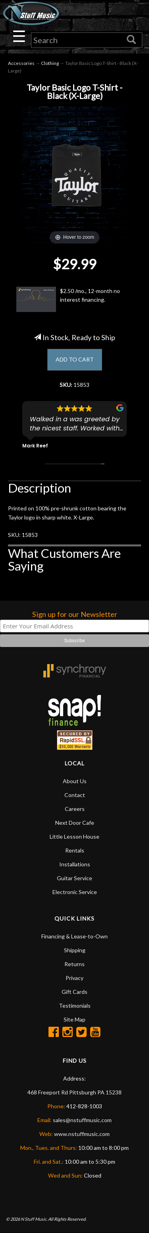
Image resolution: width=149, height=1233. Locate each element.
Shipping (74, 950)
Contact (74, 795)
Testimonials (75, 1005)
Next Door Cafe (74, 822)
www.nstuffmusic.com (82, 1133)
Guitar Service (74, 878)
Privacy (74, 977)
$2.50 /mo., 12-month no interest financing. (68, 299)
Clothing (50, 63)
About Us (75, 781)
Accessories (21, 63)
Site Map (74, 1019)
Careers (75, 808)
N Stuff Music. (34, 1219)
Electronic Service (74, 892)
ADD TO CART (75, 359)
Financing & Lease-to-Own (74, 936)
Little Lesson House (74, 836)
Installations (74, 864)
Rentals (74, 850)
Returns (74, 964)
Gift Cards (74, 991)
